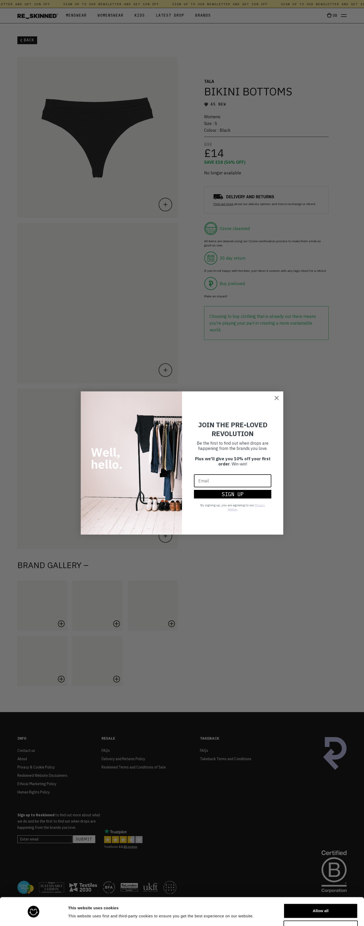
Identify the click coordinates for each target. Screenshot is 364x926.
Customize (321, 912)
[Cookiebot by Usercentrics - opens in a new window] (33, 916)
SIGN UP (233, 494)
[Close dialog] (276, 398)
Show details (80, 914)
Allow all (321, 895)
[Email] (232, 480)
